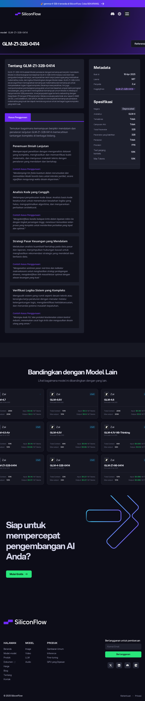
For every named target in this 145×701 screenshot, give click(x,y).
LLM (27, 657)
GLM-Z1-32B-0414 (124, 88)
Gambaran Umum (55, 649)
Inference (51, 653)
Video (28, 653)
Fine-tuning (52, 657)
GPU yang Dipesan (56, 661)
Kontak (7, 679)
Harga (6, 666)
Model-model (10, 653)
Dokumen (8, 661)
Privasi (138, 696)
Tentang (8, 675)
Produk (7, 657)
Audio (28, 661)
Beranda (7, 649)
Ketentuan (126, 696)
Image (28, 649)
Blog (6, 670)
